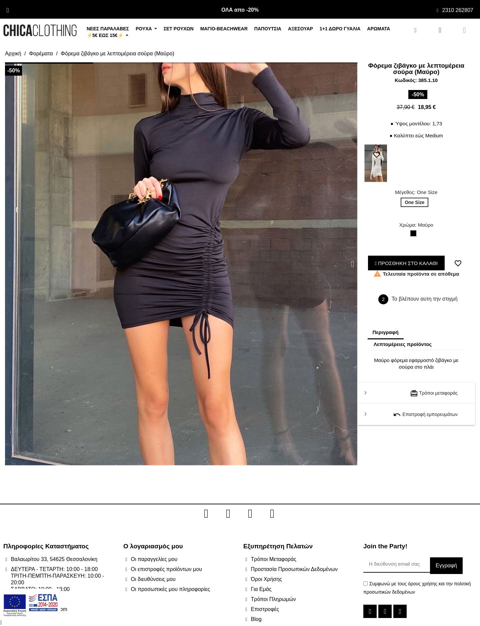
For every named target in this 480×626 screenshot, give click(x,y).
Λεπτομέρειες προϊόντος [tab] (403, 344)
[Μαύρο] (414, 235)
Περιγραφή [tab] (386, 332)
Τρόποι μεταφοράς (434, 393)
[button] (9, 264)
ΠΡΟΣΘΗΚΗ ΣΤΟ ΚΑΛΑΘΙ (406, 263)
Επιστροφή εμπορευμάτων (425, 415)
